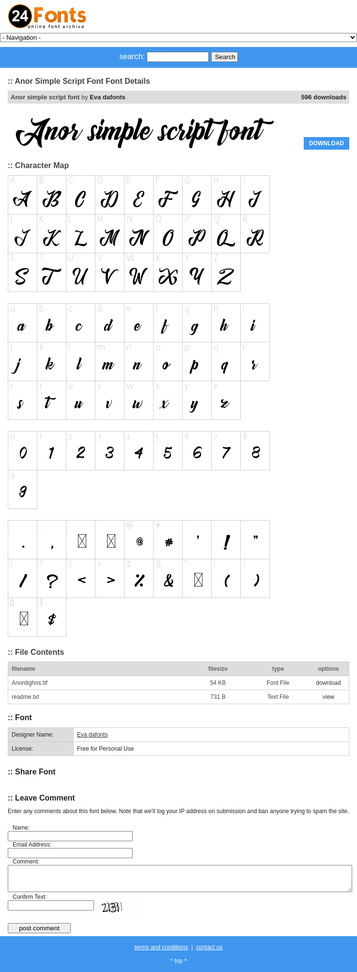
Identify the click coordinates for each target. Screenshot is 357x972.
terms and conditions (161, 947)
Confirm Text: (30, 897)
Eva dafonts (107, 97)
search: (131, 56)
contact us (209, 947)
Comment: (26, 861)
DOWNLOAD (326, 143)
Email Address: (32, 844)
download (328, 682)
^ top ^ (178, 960)
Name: (21, 827)
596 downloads (323, 97)
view (328, 697)
